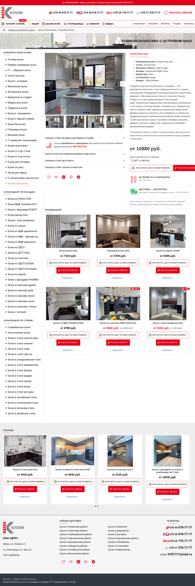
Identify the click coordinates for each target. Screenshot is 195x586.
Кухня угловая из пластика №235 (73, 469)
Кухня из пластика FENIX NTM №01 (118, 323)
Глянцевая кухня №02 (118, 251)
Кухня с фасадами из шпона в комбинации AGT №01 (167, 470)
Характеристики (139, 54)
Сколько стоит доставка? (59, 161)
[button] (47, 83)
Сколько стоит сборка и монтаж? (64, 167)
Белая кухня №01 (68, 251)
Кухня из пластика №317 (120, 469)
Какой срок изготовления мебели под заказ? (70, 154)
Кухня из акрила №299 (168, 251)
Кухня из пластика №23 (25, 469)
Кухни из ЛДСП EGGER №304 (68, 323)
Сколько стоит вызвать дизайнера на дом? (69, 138)
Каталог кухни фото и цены (21, 30)
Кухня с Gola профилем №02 (168, 323)
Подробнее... (68, 278)
